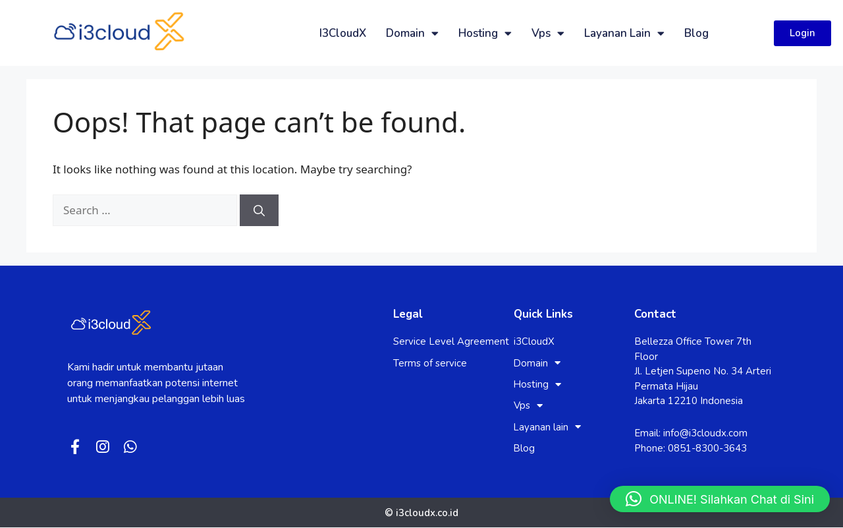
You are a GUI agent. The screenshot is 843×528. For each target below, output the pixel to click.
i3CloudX (342, 33)
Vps (547, 33)
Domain (412, 33)
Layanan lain (624, 33)
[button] (720, 499)
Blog (696, 33)
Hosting (485, 33)
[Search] (259, 210)
